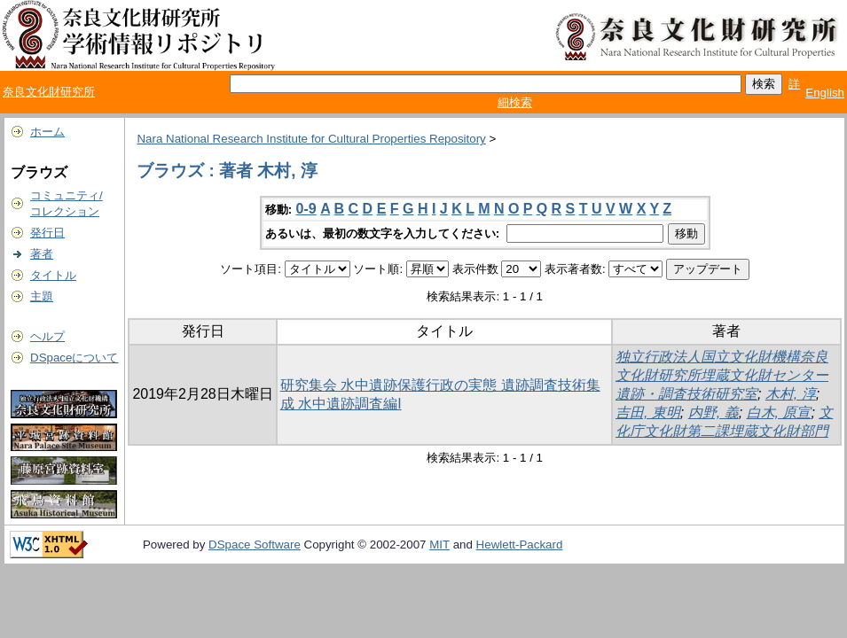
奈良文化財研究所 (49, 91)
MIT (439, 544)
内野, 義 (713, 412)
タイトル (53, 275)
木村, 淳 (790, 393)
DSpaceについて (74, 357)
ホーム (47, 131)
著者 (41, 254)
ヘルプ (47, 336)
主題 (41, 296)
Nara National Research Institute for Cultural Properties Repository (311, 138)
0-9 (306, 208)
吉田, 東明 (648, 412)
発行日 (47, 232)
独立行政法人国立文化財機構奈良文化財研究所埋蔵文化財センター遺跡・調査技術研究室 (722, 375)
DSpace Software (254, 544)
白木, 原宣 (779, 412)
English (824, 92)
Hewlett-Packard (519, 544)
